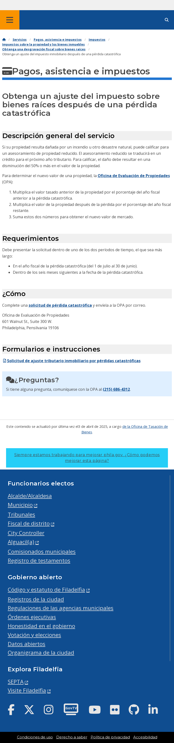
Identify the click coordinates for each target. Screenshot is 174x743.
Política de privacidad (110, 737)
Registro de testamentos (39, 560)
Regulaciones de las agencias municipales (60, 608)
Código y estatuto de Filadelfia (46, 589)
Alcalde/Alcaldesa (30, 496)
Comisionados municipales (42, 551)
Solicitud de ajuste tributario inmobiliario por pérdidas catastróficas (71, 360)
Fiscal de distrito (29, 523)
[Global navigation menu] (9, 20)
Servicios (20, 40)
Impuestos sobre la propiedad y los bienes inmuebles (43, 44)
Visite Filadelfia (27, 690)
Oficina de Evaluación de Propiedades (134, 175)
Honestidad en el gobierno (41, 626)
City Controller (26, 533)
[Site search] (166, 20)
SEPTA (16, 681)
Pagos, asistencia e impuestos (58, 40)
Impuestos (97, 40)
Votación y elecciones (34, 635)
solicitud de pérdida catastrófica (60, 305)
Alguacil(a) (21, 542)
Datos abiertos (26, 644)
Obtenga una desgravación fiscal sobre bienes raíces (44, 49)
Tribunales (21, 514)
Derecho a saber (71, 737)
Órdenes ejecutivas (32, 617)
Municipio (20, 504)
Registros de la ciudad (36, 599)
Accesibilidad (145, 737)
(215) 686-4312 (116, 389)
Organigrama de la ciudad (41, 652)
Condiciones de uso (35, 737)
